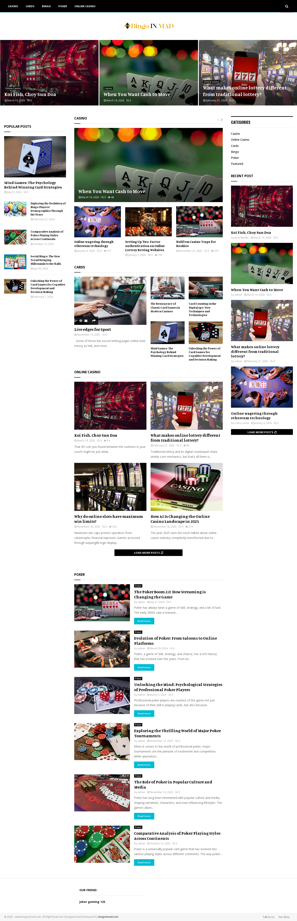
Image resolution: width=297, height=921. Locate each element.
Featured (237, 164)
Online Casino (84, 6)
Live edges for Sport (92, 329)
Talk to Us (268, 917)
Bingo (46, 6)
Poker (62, 6)
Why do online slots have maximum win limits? (108, 519)
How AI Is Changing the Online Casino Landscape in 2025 (180, 519)
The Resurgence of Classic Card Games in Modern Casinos (165, 307)
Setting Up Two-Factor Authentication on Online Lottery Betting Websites (145, 246)
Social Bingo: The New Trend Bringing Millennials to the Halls (46, 259)
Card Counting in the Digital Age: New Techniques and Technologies (202, 309)
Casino (13, 6)
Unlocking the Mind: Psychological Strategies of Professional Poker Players (178, 687)
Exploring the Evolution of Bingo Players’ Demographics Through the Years (48, 208)
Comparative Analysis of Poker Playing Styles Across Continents (47, 235)
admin (141, 602)
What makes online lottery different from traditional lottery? (245, 90)
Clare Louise (242, 423)
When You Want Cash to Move (137, 94)
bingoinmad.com (108, 917)
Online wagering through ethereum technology (93, 244)
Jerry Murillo (242, 237)
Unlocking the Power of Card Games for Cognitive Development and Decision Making (205, 353)
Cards (30, 6)
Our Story (284, 917)
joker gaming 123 (92, 902)
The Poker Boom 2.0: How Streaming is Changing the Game (170, 594)
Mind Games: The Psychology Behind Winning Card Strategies (167, 351)
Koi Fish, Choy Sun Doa (30, 94)
